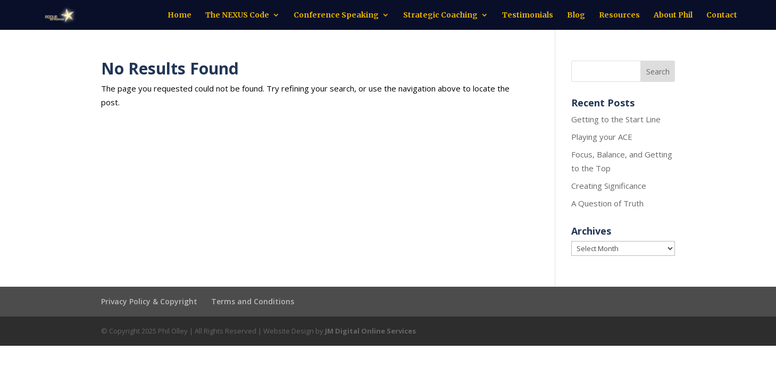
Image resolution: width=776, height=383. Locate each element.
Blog (576, 15)
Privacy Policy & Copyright (149, 301)
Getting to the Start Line (616, 119)
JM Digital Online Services (370, 331)
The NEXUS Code (237, 15)
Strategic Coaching (440, 15)
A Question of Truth (607, 203)
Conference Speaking (336, 15)
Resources (619, 15)
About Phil (673, 15)
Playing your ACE (601, 136)
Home (179, 15)
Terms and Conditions (252, 301)
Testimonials (527, 15)
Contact (721, 15)
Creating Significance (608, 185)
